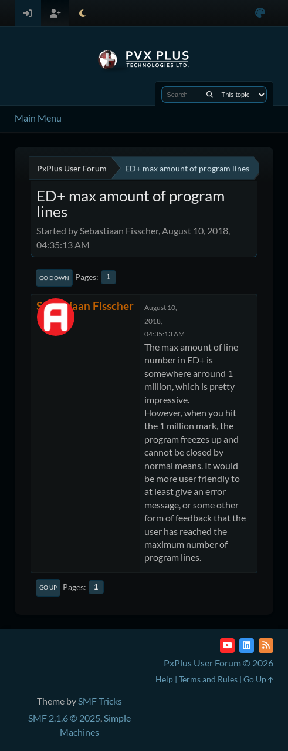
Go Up (48, 587)
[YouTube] (227, 645)
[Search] (210, 94)
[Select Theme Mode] (82, 13)
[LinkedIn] (246, 645)
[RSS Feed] (266, 645)
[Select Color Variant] (260, 13)
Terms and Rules (208, 679)
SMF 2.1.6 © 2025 (64, 717)
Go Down (54, 277)
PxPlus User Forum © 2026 (218, 662)
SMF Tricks (100, 700)
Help (164, 679)
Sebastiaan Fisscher (85, 305)
